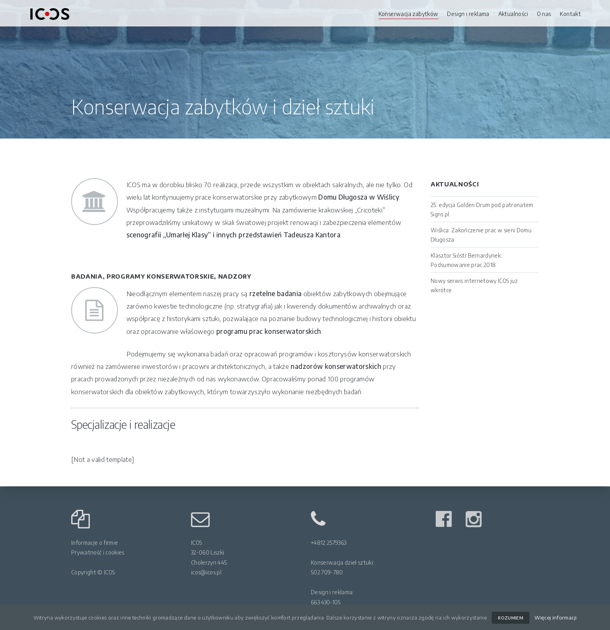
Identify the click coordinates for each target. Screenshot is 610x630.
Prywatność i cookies (97, 552)
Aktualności (513, 14)
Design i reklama (468, 14)
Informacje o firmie (94, 542)
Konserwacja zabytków (408, 14)
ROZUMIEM (510, 617)
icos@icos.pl (206, 572)
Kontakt (570, 14)
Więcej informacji (556, 617)
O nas (544, 14)
